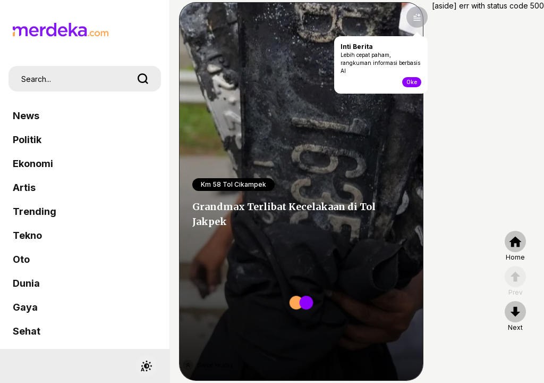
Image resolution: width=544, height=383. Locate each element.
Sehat (26, 331)
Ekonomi (33, 163)
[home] (515, 246)
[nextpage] (515, 316)
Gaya (25, 307)
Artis (24, 187)
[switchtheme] (146, 366)
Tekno (27, 235)
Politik (27, 139)
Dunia (26, 283)
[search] (143, 78)
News (26, 115)
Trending (34, 211)
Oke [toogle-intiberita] (411, 82)
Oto (21, 259)
